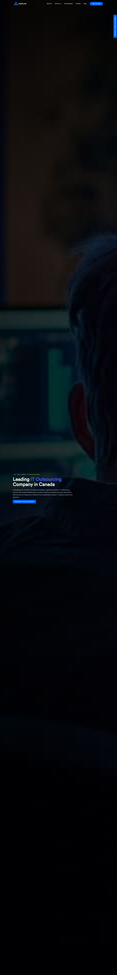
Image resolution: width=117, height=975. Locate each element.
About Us (49, 3)
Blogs (85, 3)
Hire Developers (68, 3)
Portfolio (78, 3)
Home (18, 474)
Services (58, 3)
